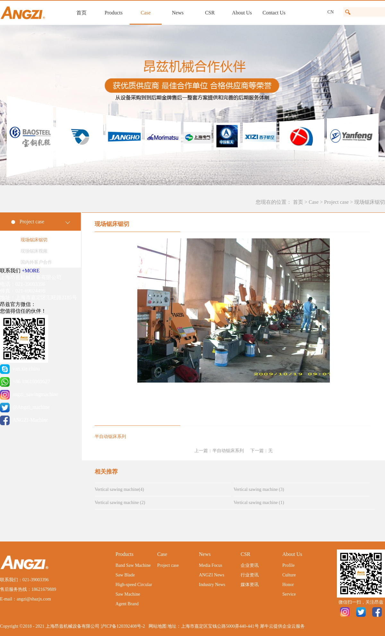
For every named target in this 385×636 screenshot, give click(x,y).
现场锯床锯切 (369, 202)
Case (314, 202)
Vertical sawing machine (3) (259, 489)
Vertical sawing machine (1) (259, 502)
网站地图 (156, 626)
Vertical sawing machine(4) (119, 489)
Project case (336, 202)
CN (331, 12)
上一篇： (219, 450)
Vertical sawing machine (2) (120, 502)
